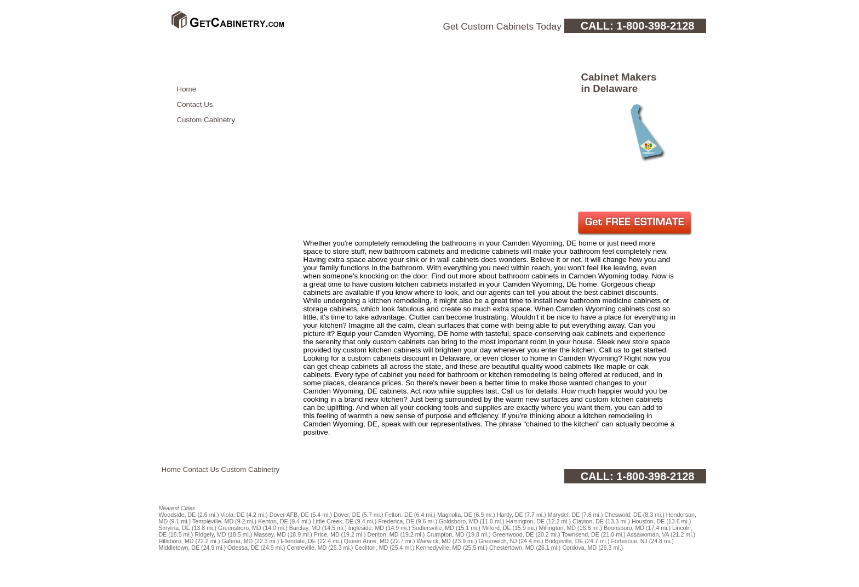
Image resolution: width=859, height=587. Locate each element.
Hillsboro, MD (176, 541)
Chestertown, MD (511, 547)
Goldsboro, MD (458, 521)
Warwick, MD (433, 541)
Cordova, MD (579, 547)
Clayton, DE (588, 521)
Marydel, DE (564, 514)
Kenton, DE (273, 521)
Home (187, 89)
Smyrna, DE (174, 528)
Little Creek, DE (333, 521)
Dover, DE (347, 514)
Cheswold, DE (623, 514)
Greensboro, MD (239, 528)
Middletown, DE (179, 547)
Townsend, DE (580, 534)
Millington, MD (557, 528)
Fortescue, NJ (629, 541)
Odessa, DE (243, 547)
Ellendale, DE (298, 541)
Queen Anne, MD (366, 541)
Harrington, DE (525, 521)
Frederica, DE (396, 521)
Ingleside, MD (366, 528)
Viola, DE (232, 514)
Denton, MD (383, 534)
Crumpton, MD (445, 534)
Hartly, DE (510, 514)
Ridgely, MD (210, 534)
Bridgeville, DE (564, 541)
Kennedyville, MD (438, 547)
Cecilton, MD (371, 547)
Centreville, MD (307, 547)
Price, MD (327, 534)
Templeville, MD (212, 521)
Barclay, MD (304, 528)
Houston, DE (648, 521)
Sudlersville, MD (433, 528)
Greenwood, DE (513, 534)
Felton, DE (399, 514)
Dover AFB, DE (289, 514)
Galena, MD (237, 541)
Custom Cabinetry (206, 120)
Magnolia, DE (454, 514)
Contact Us (195, 104)
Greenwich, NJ (498, 541)
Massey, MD (269, 534)
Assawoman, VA (648, 534)
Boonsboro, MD (624, 528)
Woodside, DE (177, 514)
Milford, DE (496, 528)
